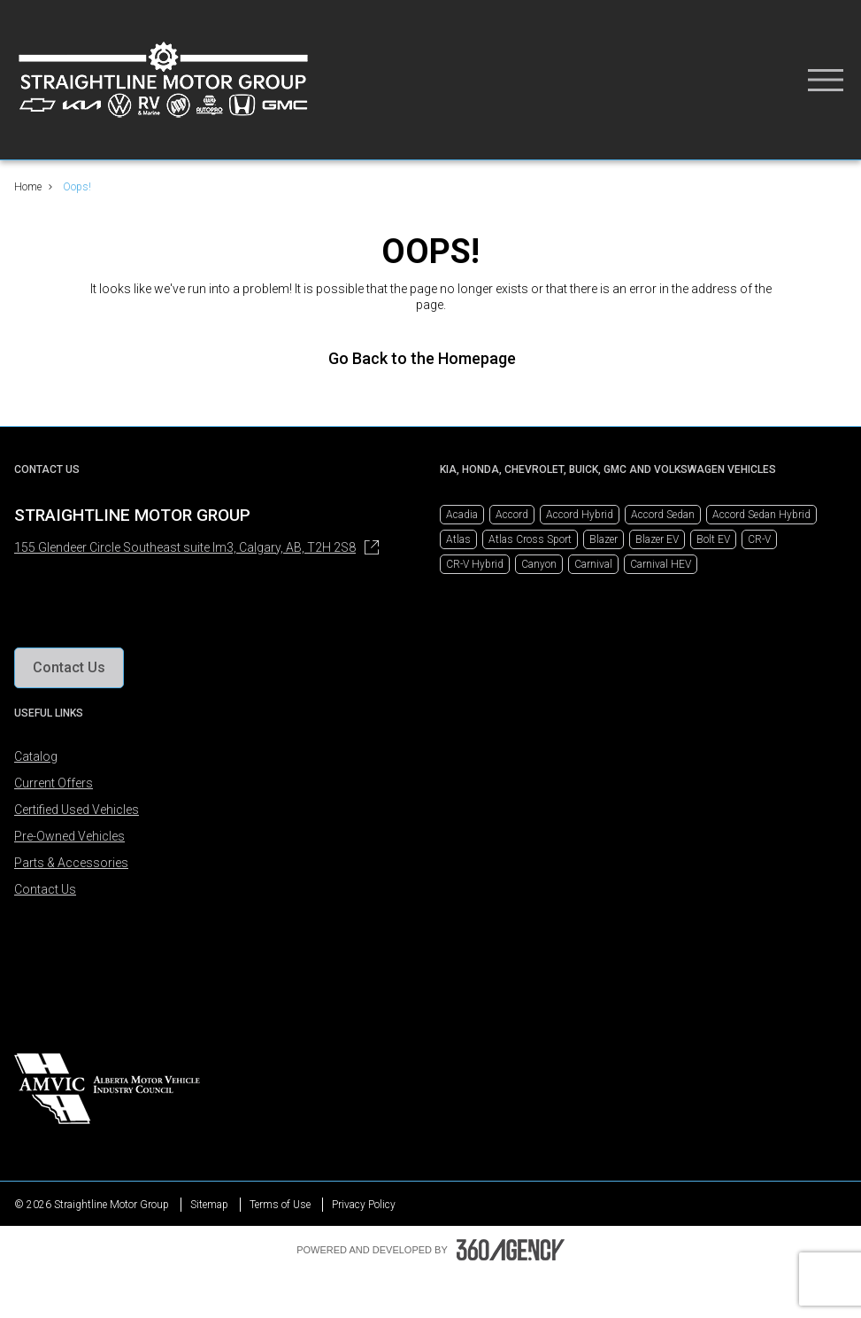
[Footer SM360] (511, 1249)
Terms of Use (280, 1204)
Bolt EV (713, 539)
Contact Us (45, 889)
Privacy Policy (364, 1204)
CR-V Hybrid (475, 564)
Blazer (603, 539)
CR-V (759, 539)
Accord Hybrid (579, 514)
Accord (512, 514)
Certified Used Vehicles (76, 809)
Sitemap (209, 1204)
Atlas (458, 539)
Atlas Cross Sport (530, 539)
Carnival (593, 564)
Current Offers (53, 783)
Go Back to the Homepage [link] (431, 358)
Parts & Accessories (71, 863)
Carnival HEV (660, 564)
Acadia (462, 514)
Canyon (539, 564)
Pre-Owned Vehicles (69, 836)
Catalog (36, 756)
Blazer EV (657, 539)
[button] (69, 667)
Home (28, 187)
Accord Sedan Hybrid (761, 514)
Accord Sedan (663, 514)
